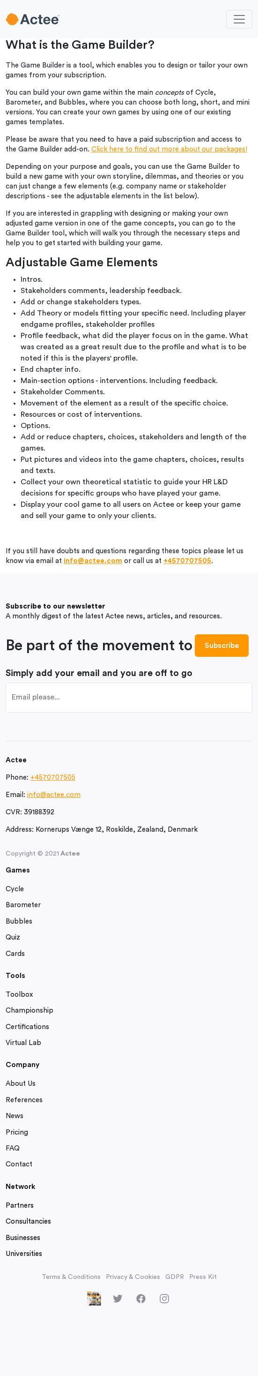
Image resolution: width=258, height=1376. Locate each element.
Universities (24, 1253)
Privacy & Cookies (133, 1277)
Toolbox (19, 994)
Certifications (27, 1026)
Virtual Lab (23, 1042)
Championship (29, 1010)
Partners (20, 1205)
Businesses (23, 1237)
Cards (15, 953)
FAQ (13, 1148)
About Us (21, 1083)
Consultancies (28, 1221)
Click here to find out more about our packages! (169, 149)
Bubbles (19, 921)
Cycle (15, 889)
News (14, 1116)
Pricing (17, 1132)
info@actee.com (93, 560)
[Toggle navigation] (239, 19)
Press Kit (203, 1277)
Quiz (13, 937)
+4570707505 (187, 560)
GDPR (174, 1277)
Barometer (23, 905)
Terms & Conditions (71, 1277)
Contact (19, 1164)
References (24, 1100)
